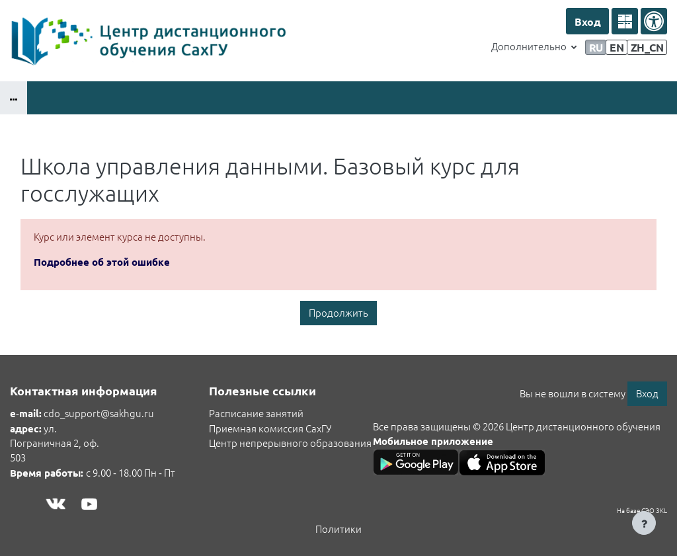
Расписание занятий (256, 413)
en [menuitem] (616, 47)
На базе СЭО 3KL (642, 510)
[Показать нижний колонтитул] (644, 523)
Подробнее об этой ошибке (102, 261)
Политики (338, 529)
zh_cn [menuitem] (647, 47)
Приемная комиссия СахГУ (270, 428)
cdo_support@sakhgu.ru (99, 413)
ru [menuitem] (596, 47)
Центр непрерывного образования (290, 443)
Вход (587, 21)
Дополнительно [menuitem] (530, 46)
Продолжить (338, 312)
